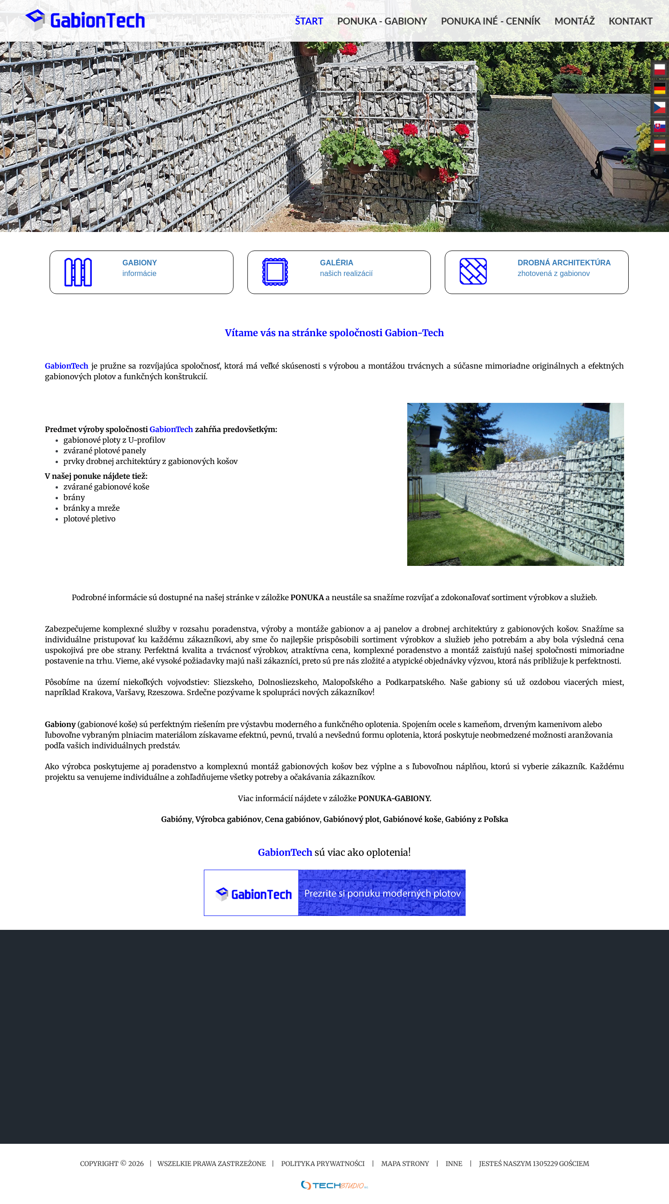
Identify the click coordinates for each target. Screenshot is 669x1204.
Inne (454, 1164)
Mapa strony (405, 1164)
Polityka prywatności (323, 1164)
